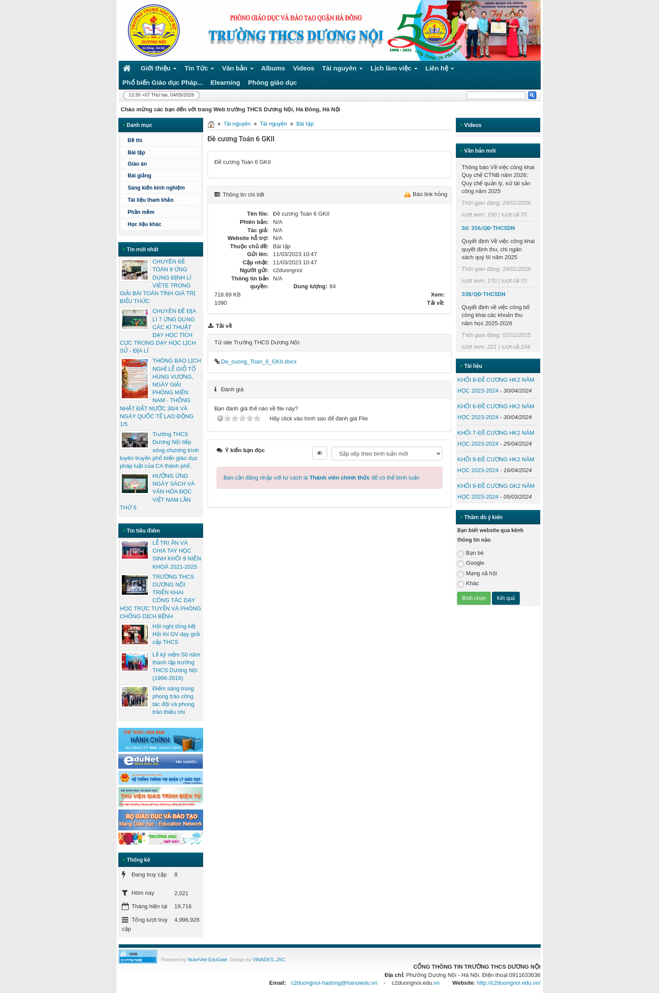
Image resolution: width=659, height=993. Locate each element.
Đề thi (134, 140)
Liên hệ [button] (440, 69)
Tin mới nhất (142, 249)
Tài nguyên (237, 123)
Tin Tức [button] (199, 69)
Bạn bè (470, 553)
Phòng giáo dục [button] (272, 82)
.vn (435, 983)
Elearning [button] (225, 82)
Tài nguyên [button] (342, 69)
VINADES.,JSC (269, 959)
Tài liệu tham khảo (150, 200)
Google (470, 563)
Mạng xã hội (477, 573)
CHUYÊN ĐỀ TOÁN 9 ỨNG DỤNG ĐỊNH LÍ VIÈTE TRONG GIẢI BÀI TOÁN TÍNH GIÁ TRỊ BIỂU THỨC (157, 281)
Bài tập (305, 123)
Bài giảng (139, 176)
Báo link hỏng (430, 194)
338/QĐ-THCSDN (483, 294)
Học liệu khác (144, 224)
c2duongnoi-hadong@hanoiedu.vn (334, 983)
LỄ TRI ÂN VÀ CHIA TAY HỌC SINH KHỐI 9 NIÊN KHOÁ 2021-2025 (176, 555)
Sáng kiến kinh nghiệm (155, 188)
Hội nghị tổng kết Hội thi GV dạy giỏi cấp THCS (176, 634)
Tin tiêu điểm (143, 530)
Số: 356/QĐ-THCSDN (488, 228)
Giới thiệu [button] (159, 69)
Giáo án (137, 164)
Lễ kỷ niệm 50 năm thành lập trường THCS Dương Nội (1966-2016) (176, 666)
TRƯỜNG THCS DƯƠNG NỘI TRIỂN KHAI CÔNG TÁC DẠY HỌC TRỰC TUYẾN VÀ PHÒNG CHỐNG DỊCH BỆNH (160, 596)
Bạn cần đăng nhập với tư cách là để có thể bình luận (321, 477)
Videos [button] (303, 68)
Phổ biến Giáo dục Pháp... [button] (163, 82)
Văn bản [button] (237, 69)
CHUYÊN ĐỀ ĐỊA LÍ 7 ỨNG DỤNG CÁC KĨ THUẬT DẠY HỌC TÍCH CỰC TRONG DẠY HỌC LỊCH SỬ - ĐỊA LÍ (158, 331)
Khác (468, 583)
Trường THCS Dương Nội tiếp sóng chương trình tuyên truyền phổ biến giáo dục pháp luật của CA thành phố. (159, 450)
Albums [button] (273, 68)
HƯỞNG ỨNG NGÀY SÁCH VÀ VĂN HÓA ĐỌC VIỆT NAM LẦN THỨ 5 (157, 492)
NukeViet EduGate (207, 959)
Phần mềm (140, 212)
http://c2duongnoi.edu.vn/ (508, 983)
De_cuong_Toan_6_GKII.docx (255, 361)
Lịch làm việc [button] (394, 69)
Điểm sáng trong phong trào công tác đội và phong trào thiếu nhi (173, 700)
